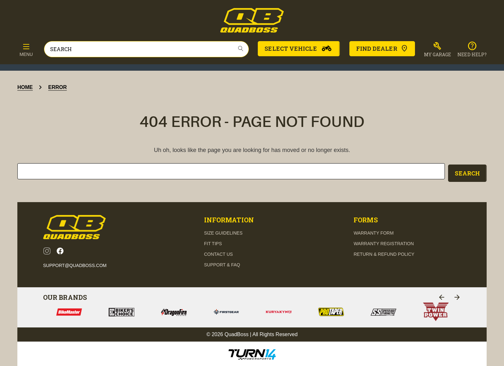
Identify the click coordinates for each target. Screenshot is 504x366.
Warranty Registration (384, 242)
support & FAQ (222, 263)
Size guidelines (223, 231)
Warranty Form (373, 231)
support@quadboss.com (75, 264)
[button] (437, 49)
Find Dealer (382, 48)
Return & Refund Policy (384, 252)
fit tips (213, 242)
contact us (218, 252)
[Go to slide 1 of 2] (442, 296)
